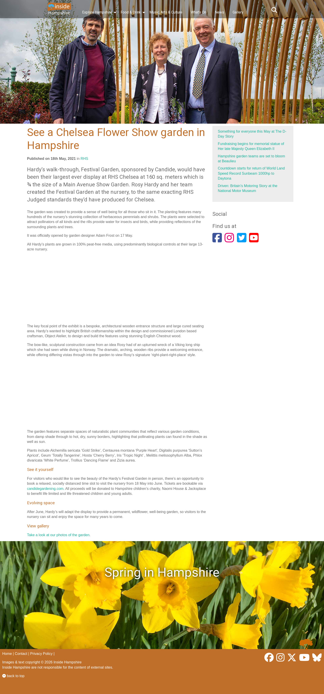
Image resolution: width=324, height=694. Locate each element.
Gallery (238, 12)
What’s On (198, 12)
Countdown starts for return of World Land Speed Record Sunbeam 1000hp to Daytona (251, 173)
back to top (13, 676)
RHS (84, 159)
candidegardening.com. (45, 489)
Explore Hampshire (97, 12)
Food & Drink (131, 12)
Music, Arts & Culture (165, 12)
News (219, 12)
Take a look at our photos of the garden (58, 535)
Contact (21, 654)
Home (7, 654)
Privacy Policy (41, 654)
